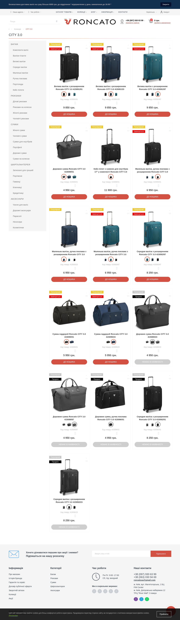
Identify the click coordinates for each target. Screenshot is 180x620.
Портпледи (18, 84)
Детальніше (13, 616)
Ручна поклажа (20, 78)
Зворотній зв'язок (16, 590)
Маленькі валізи (20, 73)
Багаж (14, 44)
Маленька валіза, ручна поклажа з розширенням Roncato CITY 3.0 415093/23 (69, 254)
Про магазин (14, 574)
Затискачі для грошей (23, 170)
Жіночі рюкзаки (20, 113)
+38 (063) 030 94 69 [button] (145, 577)
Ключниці (17, 187)
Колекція (17, 29)
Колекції (82, 12)
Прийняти (164, 614)
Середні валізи (20, 67)
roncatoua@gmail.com (144, 580)
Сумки (14, 124)
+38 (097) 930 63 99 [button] (145, 574)
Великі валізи (19, 61)
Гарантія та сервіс (17, 582)
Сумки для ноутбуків (22, 142)
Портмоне (17, 176)
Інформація (107, 12)
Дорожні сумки (20, 153)
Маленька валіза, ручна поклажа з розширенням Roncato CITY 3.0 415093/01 (152, 172)
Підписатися (161, 554)
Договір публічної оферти (20, 586)
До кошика (69, 114)
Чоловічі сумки (20, 136)
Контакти (122, 12)
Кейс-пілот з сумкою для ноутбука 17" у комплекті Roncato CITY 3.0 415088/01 (111, 172)
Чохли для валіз (20, 205)
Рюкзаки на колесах (22, 107)
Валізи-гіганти (19, 56)
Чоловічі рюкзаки (21, 118)
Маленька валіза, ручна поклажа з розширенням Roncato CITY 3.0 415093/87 (111, 254)
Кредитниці (18, 193)
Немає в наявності (152, 362)
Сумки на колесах (21, 159)
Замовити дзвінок (132, 23)
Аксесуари (17, 199)
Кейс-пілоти (18, 90)
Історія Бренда (15, 578)
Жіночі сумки (19, 130)
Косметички (18, 227)
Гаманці (16, 182)
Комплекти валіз (20, 50)
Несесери (17, 222)
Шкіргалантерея (20, 164)
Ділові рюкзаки (20, 101)
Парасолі (17, 216)
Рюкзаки (16, 96)
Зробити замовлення (162, 23)
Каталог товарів (64, 12)
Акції (11, 598)
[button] (18, 12)
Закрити (165, 4)
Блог (94, 12)
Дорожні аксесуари (22, 210)
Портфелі (17, 147)
